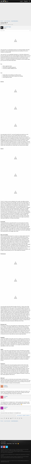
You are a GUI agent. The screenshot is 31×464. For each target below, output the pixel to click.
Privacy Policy (9, 443)
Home (16, 443)
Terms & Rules (3, 443)
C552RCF (6, 407)
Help (13, 443)
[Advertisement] (16, 12)
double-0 (5, 385)
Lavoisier (6, 396)
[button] (1, 1)
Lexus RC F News (4, 24)
